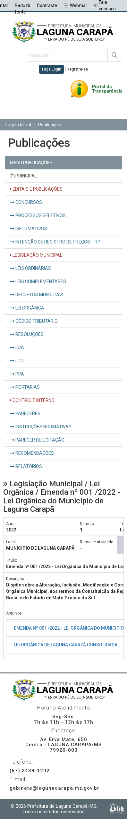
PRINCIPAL (23, 175)
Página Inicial (18, 124)
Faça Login (51, 69)
